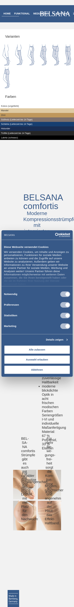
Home (7, 13)
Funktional (22, 13)
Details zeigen (54, 339)
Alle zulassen (37, 349)
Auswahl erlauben (37, 359)
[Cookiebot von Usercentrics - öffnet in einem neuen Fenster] (55, 235)
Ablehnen (37, 369)
